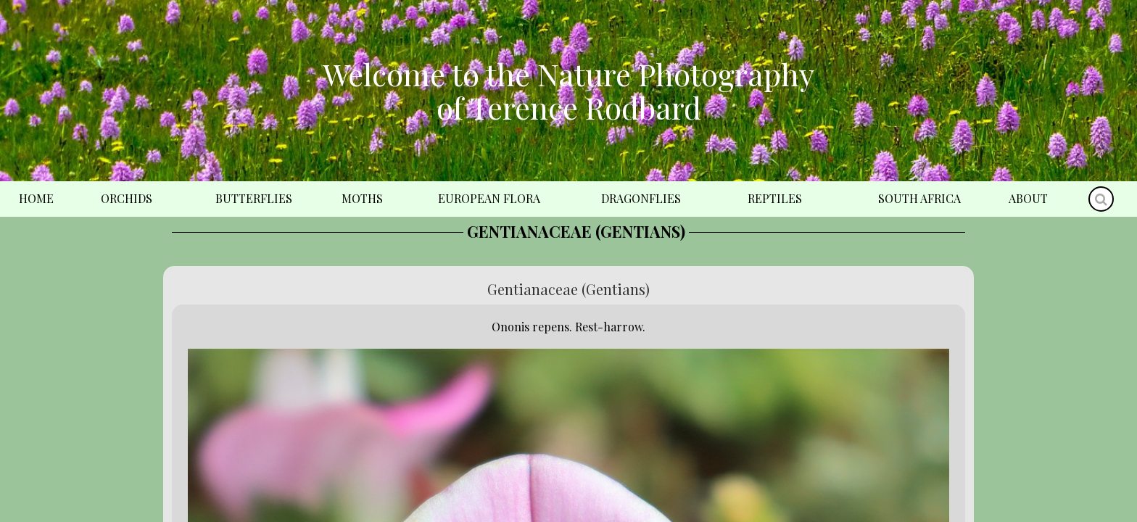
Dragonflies (641, 198)
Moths (362, 198)
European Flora (489, 198)
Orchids (126, 198)
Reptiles (775, 198)
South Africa (919, 198)
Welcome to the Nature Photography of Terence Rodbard (568, 91)
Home (36, 198)
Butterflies (253, 198)
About (1028, 198)
